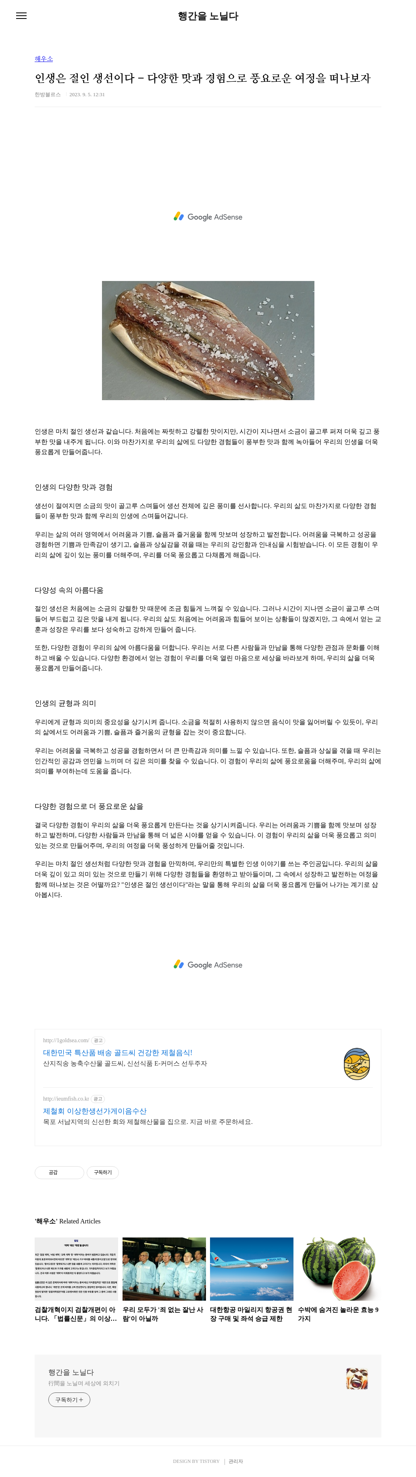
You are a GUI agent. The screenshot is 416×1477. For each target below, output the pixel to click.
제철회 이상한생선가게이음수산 (95, 1111)
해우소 (44, 59)
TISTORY (209, 1461)
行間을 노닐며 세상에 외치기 (84, 1383)
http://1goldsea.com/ (66, 1040)
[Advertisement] (208, 216)
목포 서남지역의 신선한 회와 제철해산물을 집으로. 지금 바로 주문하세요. (148, 1121)
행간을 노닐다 (208, 16)
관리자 (236, 1461)
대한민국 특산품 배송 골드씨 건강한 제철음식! (118, 1053)
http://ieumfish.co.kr (66, 1099)
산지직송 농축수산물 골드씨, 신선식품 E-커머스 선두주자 (125, 1063)
